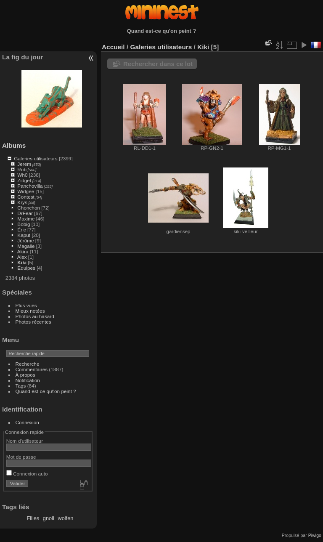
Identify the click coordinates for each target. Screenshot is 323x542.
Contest (25, 196)
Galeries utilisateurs (35, 158)
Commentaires (32, 369)
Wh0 (22, 175)
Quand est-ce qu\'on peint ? (46, 391)
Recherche (28, 364)
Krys (22, 202)
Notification (28, 380)
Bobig (23, 224)
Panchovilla (29, 186)
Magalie (25, 246)
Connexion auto (27, 473)
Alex (22, 257)
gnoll (48, 518)
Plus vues (26, 305)
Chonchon (28, 207)
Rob (21, 169)
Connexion (27, 422)
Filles (32, 518)
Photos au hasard (35, 316)
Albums (14, 145)
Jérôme (25, 240)
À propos (25, 374)
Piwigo (314, 535)
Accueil (113, 46)
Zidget (24, 180)
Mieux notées (30, 311)
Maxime (25, 218)
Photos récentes (33, 321)
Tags (21, 385)
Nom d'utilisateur (24, 441)
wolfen (65, 518)
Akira (23, 251)
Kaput (23, 235)
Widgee (25, 191)
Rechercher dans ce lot (158, 63)
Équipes (26, 268)
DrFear (25, 213)
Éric (21, 229)
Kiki (21, 262)
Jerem (24, 164)
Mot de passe (21, 457)
